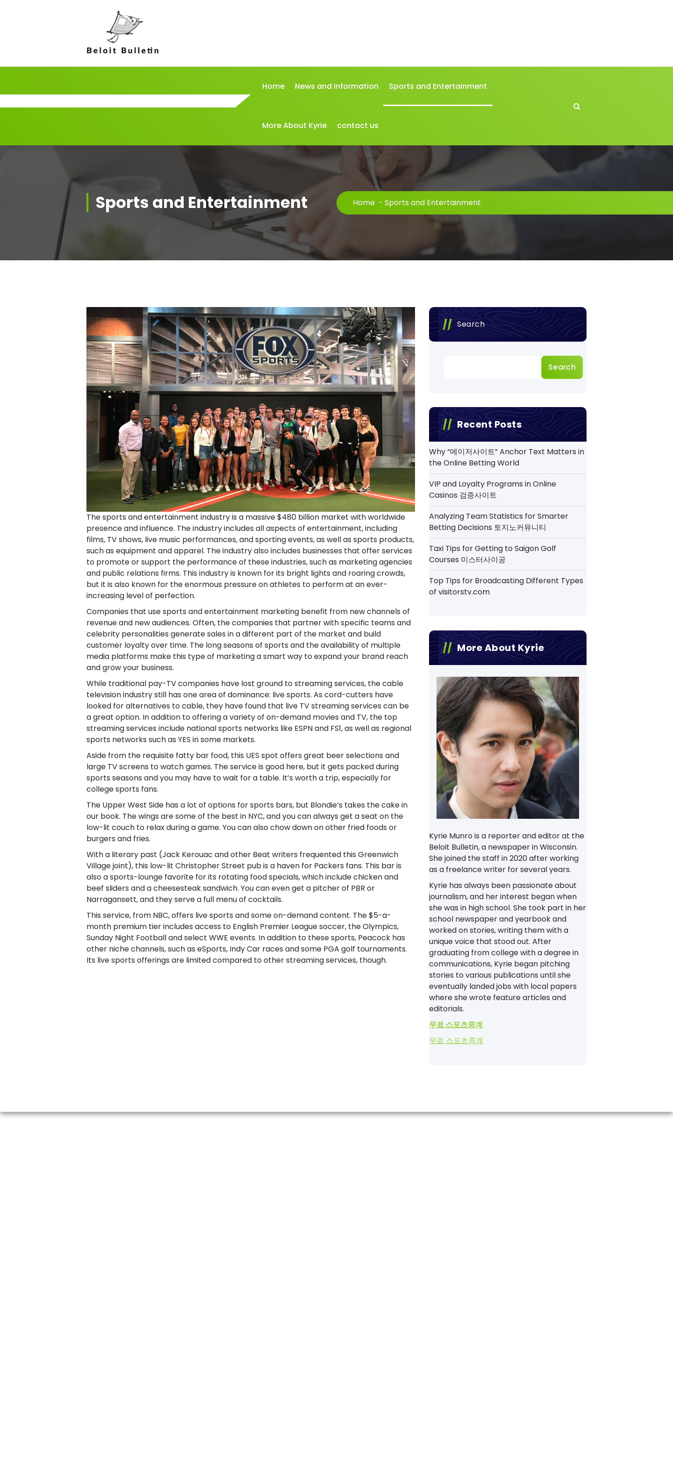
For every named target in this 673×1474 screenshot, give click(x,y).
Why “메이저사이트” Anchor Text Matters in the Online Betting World (506, 457)
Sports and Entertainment (438, 86)
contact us (358, 125)
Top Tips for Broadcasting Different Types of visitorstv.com (506, 586)
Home (273, 86)
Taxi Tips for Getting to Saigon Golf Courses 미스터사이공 (492, 554)
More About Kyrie (294, 125)
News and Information (337, 86)
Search (471, 324)
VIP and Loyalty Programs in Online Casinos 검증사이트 (492, 490)
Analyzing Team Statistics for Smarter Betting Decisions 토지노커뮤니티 (498, 522)
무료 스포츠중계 (456, 1024)
